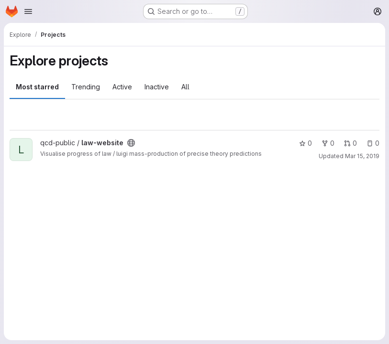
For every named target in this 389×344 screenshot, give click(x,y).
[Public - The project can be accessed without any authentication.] (131, 143)
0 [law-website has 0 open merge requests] (350, 143)
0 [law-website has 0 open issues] (373, 143)
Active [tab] (122, 87)
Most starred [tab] (37, 87)
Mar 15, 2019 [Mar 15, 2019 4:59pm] (362, 156)
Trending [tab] (85, 87)
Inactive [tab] (156, 87)
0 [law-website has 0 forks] (328, 143)
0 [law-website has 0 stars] (305, 143)
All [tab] (185, 87)
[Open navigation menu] (28, 11)
